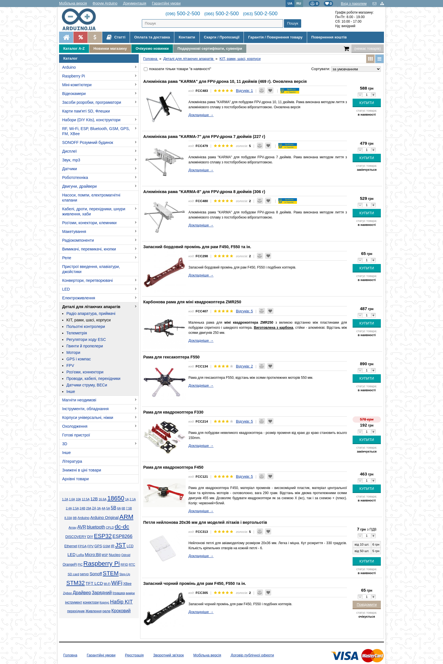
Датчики (69, 168)
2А (94, 508)
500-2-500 (183, 13)
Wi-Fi (107, 583)
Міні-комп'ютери (77, 85)
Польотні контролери (85, 326)
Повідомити (367, 604)
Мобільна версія (73, 3)
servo (84, 574)
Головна (70, 655)
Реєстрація (134, 655)
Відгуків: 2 (244, 366)
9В (75, 518)
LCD (130, 546)
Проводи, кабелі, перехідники (93, 378)
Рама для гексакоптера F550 (171, 357)
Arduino (69, 67)
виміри (130, 593)
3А (99, 508)
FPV (70, 365)
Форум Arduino (105, 3)
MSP (105, 555)
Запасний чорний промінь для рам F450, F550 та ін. (194, 583)
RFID (124, 564)
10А (78, 499)
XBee (127, 584)
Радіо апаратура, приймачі (90, 313)
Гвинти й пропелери (84, 346)
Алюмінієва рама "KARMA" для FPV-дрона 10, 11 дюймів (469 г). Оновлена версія (225, 81)
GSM (106, 546)
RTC (132, 564)
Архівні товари (75, 479)
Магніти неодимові (79, 400)
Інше (70, 391)
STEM (111, 573)
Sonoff (96, 573)
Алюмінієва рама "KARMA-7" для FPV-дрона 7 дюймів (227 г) (204, 136)
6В (123, 508)
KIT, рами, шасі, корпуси (88, 320)
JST (120, 545)
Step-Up (125, 574)
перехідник (76, 611)
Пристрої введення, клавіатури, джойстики (91, 269)
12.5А (86, 499)
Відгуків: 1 (244, 90)
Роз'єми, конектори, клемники (89, 222)
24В (82, 508)
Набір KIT (121, 602)
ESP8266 (122, 536)
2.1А (133, 499)
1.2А (65, 499)
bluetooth (96, 527)
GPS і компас (78, 359)
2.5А (76, 508)
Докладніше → (201, 115)
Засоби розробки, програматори (91, 102)
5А (108, 508)
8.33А (68, 518)
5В (113, 507)
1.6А (72, 499)
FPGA (82, 546)
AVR (81, 527)
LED (66, 289)
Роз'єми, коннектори (84, 372)
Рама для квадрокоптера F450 (173, 467)
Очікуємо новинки (152, 48)
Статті (116, 37)
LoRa (80, 555)
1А (127, 499)
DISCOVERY (75, 537)
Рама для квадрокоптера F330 (173, 412)
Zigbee (67, 593)
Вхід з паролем (353, 3)
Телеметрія (76, 333)
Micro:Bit (93, 554)
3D (64, 444)
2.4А (69, 508)
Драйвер (82, 592)
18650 (115, 498)
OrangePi (70, 564)
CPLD (110, 527)
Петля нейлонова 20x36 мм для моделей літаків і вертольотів (205, 522)
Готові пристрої (76, 435)
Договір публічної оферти (252, 655)
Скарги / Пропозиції (222, 37)
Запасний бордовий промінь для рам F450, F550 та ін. (197, 247)
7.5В (129, 508)
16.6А (103, 499)
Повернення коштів (329, 37)
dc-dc (122, 526)
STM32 (75, 583)
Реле (66, 258)
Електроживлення (78, 298)
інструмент (73, 602)
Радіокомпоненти (78, 240)
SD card (73, 574)
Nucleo (114, 555)
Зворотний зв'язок (168, 655)
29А (88, 508)
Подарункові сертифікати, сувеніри (209, 48)
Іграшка (118, 593)
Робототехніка (75, 177)
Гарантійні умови (166, 3)
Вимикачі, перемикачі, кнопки (89, 249)
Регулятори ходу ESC (86, 339)
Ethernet (70, 546)
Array (73, 527)
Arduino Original (104, 517)
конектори (91, 602)
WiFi (116, 583)
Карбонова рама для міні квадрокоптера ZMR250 (192, 302)
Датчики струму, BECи (86, 385)
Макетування (74, 231)
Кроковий (121, 610)
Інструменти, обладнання (85, 408)
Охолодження (74, 426)
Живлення (93, 611)
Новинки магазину (110, 48)
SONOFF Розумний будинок (87, 142)
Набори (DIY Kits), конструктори (91, 120)
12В (94, 499)
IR (112, 546)
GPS (98, 546)
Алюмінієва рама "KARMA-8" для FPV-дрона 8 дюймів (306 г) (204, 191)
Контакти (187, 37)
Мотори (73, 352)
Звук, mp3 (71, 160)
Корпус (104, 602)
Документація (134, 3)
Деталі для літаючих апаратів (91, 306)
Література (72, 461)
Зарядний (102, 592)
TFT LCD (94, 583)
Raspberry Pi (73, 76)
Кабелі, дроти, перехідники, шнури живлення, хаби (93, 211)
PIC (80, 564)
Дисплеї (69, 151)
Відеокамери (74, 93)
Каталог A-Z (74, 48)
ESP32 (103, 536)
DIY (90, 537)
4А (103, 508)
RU (298, 3)
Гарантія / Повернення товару (275, 37)
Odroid (125, 555)
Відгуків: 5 (244, 311)
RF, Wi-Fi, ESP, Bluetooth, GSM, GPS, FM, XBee (96, 131)
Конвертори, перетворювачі (87, 280)
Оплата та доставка (152, 37)
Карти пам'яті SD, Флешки (86, 111)
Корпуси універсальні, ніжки (87, 417)
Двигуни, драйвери (79, 186)
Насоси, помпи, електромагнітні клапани (91, 197)
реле (107, 611)
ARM (127, 516)
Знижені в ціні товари (81, 470)
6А (119, 508)
